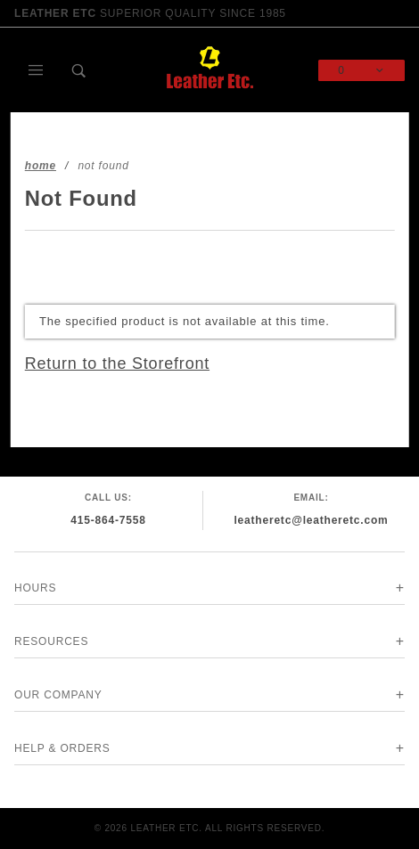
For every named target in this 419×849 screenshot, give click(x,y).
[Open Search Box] (80, 70)
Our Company (58, 695)
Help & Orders (62, 748)
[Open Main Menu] (36, 70)
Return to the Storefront (117, 363)
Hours (35, 588)
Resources (51, 641)
